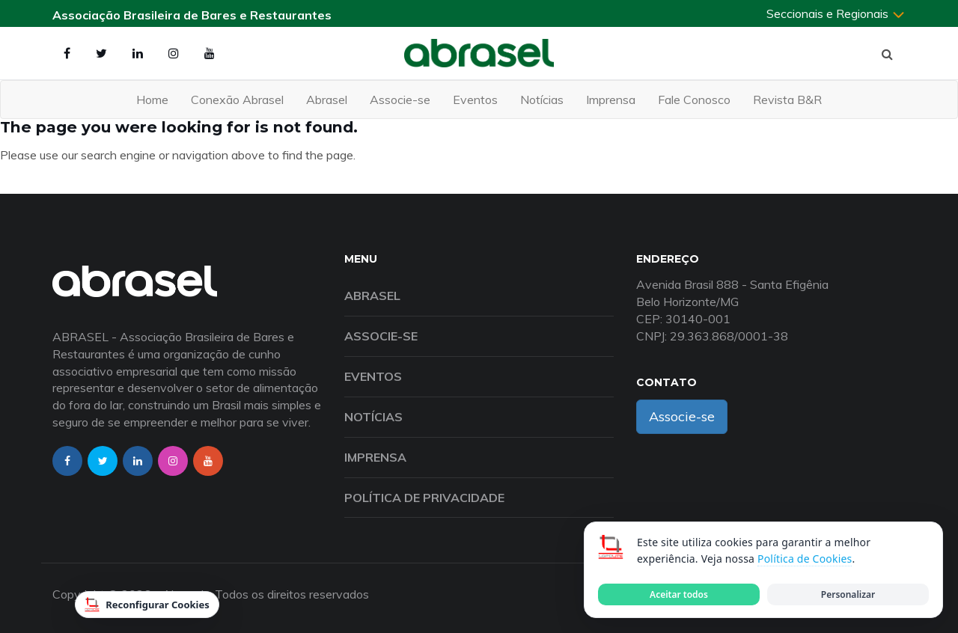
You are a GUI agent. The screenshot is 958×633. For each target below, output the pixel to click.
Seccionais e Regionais (836, 13)
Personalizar (848, 594)
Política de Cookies (804, 558)
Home (152, 99)
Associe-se (400, 99)
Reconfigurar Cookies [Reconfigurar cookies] (147, 604)
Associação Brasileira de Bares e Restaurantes (192, 14)
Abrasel (326, 99)
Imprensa (610, 99)
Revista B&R (787, 99)
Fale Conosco (694, 99)
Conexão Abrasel (237, 99)
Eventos (475, 99)
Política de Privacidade (424, 497)
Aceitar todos (679, 594)
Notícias (542, 99)
